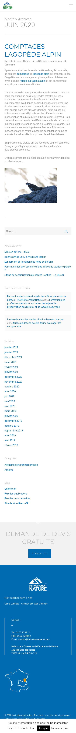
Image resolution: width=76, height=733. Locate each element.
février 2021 (11, 367)
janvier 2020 (11, 416)
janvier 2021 (11, 372)
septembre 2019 (14, 430)
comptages (23, 73)
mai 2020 (10, 401)
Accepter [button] (43, 728)
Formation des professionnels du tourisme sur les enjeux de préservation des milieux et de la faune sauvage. (36, 303)
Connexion (10, 488)
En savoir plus (59, 728)
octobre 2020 (12, 386)
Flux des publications (16, 493)
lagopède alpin (41, 73)
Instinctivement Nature (19, 61)
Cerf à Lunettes (12, 604)
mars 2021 (10, 362)
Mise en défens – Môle (17, 252)
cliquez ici (39, 553)
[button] (71, 5)
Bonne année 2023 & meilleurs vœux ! (25, 256)
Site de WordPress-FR (17, 503)
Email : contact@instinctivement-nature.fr (30, 639)
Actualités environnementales (47, 61)
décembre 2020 (13, 376)
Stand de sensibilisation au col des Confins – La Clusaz (34, 275)
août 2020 (10, 391)
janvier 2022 (11, 352)
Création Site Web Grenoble (34, 604)
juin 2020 (10, 396)
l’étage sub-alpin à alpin (32, 80)
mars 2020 (10, 411)
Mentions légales (62, 715)
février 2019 (11, 445)
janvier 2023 (11, 347)
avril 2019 (10, 440)
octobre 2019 (12, 425)
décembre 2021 (13, 357)
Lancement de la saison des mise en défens (29, 261)
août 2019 (10, 435)
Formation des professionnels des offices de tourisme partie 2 (38, 268)
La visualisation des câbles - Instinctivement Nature (35, 319)
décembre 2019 (13, 420)
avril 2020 (10, 406)
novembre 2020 (13, 381)
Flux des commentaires (17, 498)
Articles (9, 469)
